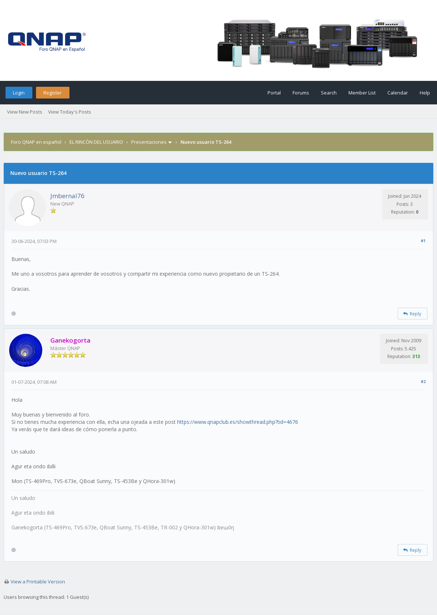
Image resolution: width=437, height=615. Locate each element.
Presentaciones (148, 142)
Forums (301, 92)
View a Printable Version (38, 581)
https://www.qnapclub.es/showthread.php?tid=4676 (237, 421)
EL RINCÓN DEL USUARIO (96, 142)
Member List (362, 92)
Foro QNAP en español (36, 142)
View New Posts (24, 111)
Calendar (397, 92)
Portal (274, 92)
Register (52, 92)
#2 (423, 381)
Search (329, 92)
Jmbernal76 (67, 196)
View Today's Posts (69, 111)
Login (19, 92)
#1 (423, 240)
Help (425, 92)
